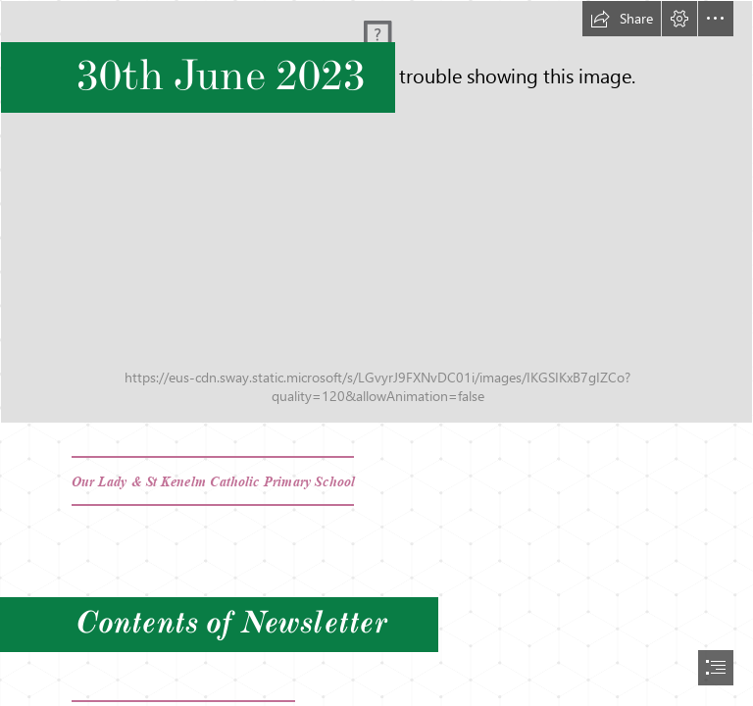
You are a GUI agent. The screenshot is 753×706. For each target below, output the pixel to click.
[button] (621, 18)
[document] (376, 353)
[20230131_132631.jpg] (376, 212)
